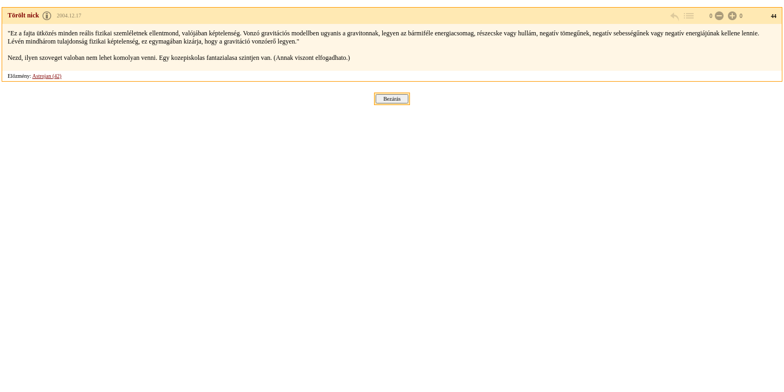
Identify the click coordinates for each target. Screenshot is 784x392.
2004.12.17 (69, 16)
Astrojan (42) (47, 76)
